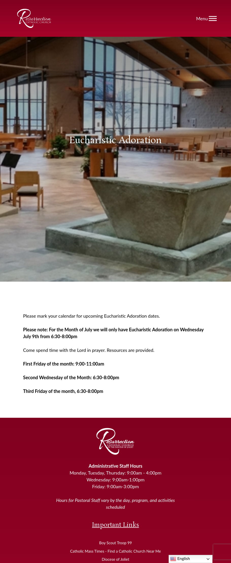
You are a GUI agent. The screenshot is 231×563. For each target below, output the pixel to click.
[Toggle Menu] (213, 18)
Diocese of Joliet (115, 559)
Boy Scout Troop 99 (115, 542)
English (180, 559)
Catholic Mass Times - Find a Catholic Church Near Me (115, 551)
